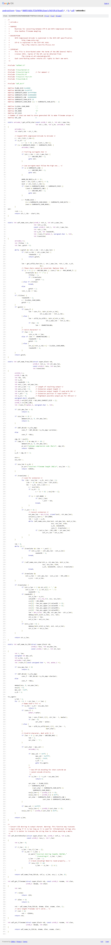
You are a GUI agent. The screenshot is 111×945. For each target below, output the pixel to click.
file (47, 16)
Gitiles (13, 942)
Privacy (18, 942)
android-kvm (8, 10)
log (52, 16)
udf (72, 10)
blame (58, 16)
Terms (25, 942)
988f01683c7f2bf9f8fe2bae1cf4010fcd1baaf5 (43, 10)
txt (102, 942)
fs (68, 10)
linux (18, 10)
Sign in (106, 3)
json (107, 942)
